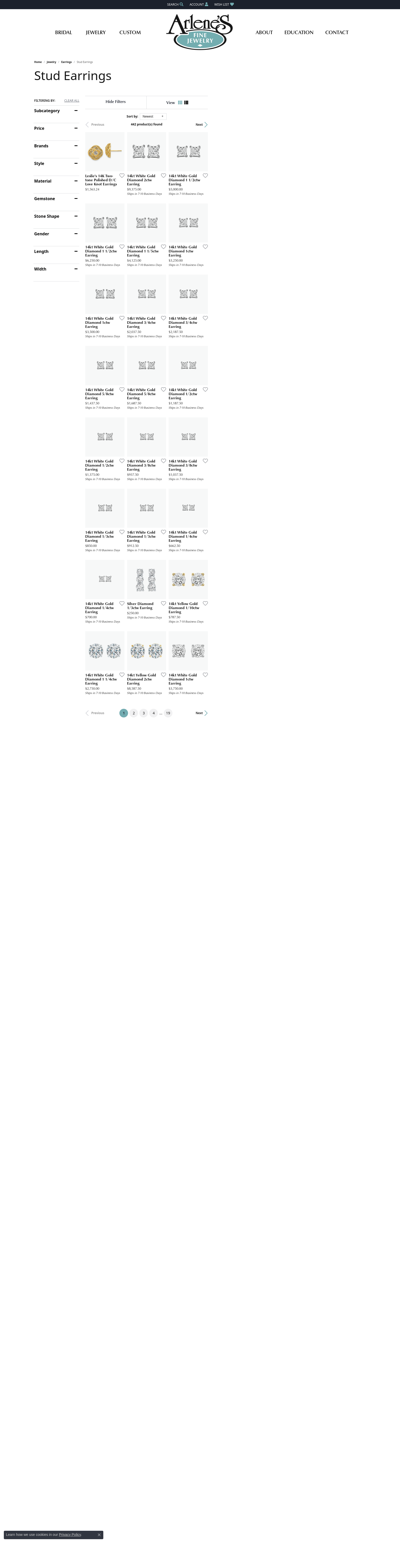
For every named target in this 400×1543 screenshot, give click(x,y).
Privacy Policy (70, 1535)
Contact (336, 32)
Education (299, 32)
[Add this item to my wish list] (173, 228)
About (264, 32)
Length (41, 251)
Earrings (66, 62)
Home (38, 62)
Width (40, 269)
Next (357, 124)
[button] (174, 4)
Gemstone (44, 199)
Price (39, 128)
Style (39, 163)
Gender (41, 234)
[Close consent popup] (99, 1534)
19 (247, 1068)
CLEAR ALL (71, 100)
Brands (41, 146)
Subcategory (47, 111)
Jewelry (96, 32)
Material (42, 181)
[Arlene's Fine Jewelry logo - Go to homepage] (200, 32)
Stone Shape (46, 216)
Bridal (63, 32)
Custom (130, 32)
